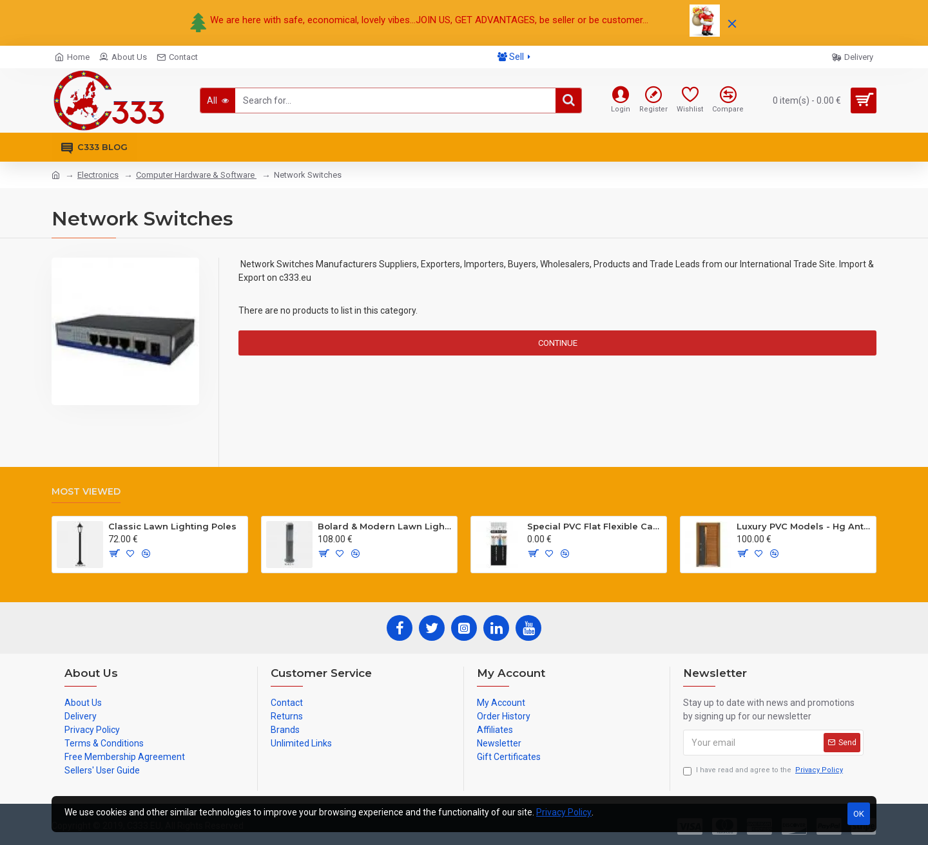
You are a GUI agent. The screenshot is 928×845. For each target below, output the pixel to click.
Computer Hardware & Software (196, 175)
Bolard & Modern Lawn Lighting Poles (385, 526)
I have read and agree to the (764, 770)
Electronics (98, 175)
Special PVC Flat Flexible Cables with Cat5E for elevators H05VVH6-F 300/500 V (594, 526)
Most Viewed (86, 491)
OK (858, 814)
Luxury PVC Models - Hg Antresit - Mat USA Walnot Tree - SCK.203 (804, 526)
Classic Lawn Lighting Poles (172, 526)
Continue (557, 343)
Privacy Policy (564, 812)
